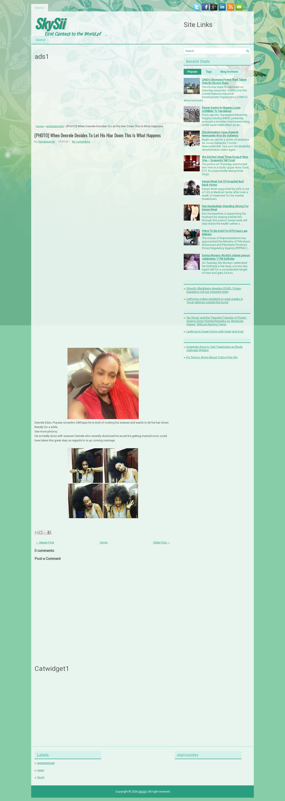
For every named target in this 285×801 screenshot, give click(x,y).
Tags (209, 71)
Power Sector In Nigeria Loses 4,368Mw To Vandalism (221, 109)
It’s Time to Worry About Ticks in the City (212, 357)
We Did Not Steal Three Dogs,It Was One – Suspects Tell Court (225, 158)
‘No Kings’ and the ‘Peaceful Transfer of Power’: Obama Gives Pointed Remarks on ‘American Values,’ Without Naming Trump (216, 321)
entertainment (55, 126)
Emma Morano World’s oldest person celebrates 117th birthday (226, 257)
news (40, 770)
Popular (192, 71)
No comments (81, 141)
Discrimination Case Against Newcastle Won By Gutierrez (220, 134)
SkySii (49, 23)
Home (39, 8)
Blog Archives (229, 71)
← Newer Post (45, 542)
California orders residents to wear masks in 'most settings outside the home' (214, 300)
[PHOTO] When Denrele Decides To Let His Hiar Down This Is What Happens (98, 135)
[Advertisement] (103, 93)
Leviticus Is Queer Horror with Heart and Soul (214, 331)
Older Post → (161, 542)
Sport (40, 777)
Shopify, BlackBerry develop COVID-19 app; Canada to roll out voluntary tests (214, 290)
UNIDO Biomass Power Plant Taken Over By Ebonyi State (224, 81)
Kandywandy (46, 141)
